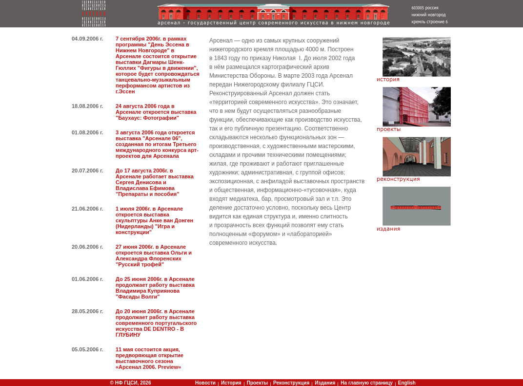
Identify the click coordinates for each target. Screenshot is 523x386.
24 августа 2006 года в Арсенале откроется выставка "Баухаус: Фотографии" (156, 112)
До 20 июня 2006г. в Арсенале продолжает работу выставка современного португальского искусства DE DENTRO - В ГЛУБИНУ (156, 323)
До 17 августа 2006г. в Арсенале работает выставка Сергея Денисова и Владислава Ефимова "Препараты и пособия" (155, 182)
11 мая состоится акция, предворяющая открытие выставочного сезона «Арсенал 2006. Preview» (149, 358)
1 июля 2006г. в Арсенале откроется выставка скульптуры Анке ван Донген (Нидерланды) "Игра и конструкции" (154, 220)
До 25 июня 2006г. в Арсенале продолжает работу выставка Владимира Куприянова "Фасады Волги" (155, 288)
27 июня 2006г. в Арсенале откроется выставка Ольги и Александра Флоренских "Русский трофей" (154, 255)
